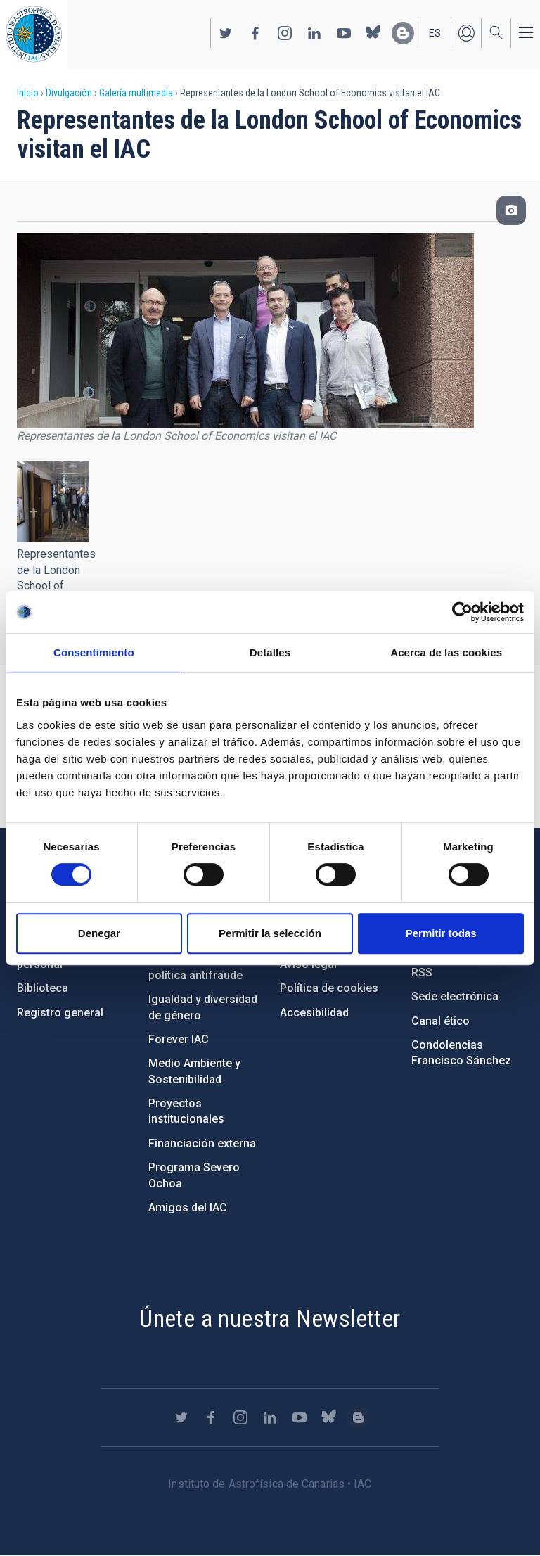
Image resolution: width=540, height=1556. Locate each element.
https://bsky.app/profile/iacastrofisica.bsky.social (373, 33)
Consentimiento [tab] (93, 652)
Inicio (28, 92)
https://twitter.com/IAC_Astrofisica (225, 33)
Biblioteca (42, 988)
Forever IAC (178, 1039)
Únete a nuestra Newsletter (269, 1318)
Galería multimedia (136, 92)
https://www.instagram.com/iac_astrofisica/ (285, 33)
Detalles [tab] (270, 652)
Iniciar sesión (466, 33)
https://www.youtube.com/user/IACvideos (344, 33)
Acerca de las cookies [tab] (446, 652)
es (435, 33)
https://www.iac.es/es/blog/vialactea (403, 33)
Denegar (99, 933)
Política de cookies (329, 988)
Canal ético (440, 1021)
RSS (421, 972)
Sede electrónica (455, 996)
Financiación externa (202, 1143)
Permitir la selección (270, 933)
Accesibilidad (314, 1012)
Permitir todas (441, 933)
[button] (53, 501)
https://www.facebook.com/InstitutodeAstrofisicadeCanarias (255, 33)
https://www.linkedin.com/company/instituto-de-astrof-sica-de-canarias (314, 33)
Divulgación (69, 92)
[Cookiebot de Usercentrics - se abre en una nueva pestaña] (462, 612)
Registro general (60, 1012)
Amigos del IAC (187, 1207)
